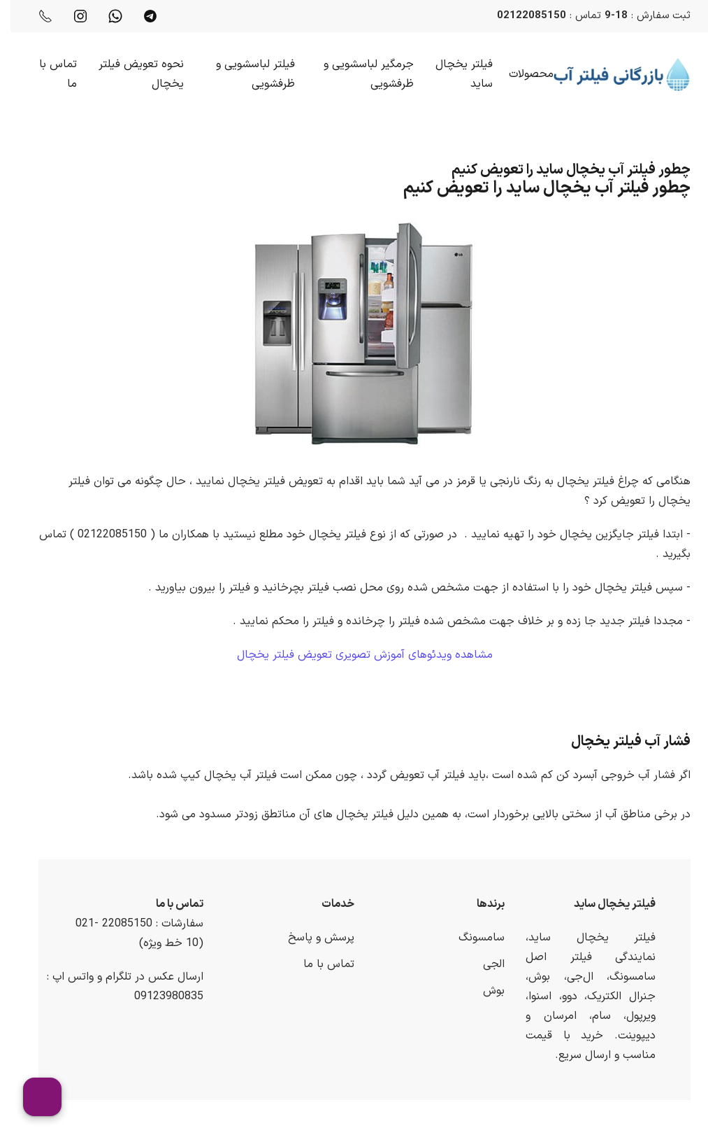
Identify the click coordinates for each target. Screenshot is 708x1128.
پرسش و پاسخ (310, 937)
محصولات (520, 74)
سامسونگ (471, 937)
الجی (483, 964)
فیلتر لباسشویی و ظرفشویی (244, 74)
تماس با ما (47, 74)
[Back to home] (611, 74)
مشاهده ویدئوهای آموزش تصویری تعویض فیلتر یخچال (354, 655)
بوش (483, 990)
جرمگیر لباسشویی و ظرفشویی (358, 74)
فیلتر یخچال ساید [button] (453, 74)
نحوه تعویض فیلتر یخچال (130, 74)
